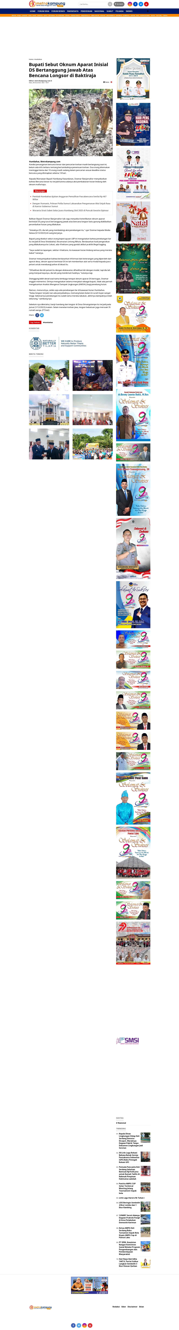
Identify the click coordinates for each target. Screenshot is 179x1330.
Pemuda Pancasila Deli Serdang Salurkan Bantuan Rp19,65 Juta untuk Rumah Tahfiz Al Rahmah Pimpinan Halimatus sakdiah (129, 1173)
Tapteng (159, 15)
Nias (137, 15)
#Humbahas (48, 322)
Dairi (34, 15)
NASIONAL (99, 11)
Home (31, 59)
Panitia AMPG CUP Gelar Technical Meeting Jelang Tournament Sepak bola (128, 1188)
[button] (148, 10)
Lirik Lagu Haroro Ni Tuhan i (132, 1198)
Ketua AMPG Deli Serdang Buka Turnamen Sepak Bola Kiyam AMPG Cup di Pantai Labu (129, 1233)
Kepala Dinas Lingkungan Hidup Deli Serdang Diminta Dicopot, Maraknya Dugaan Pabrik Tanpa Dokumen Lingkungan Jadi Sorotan (131, 1140)
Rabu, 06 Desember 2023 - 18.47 (39, 82)
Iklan (141, 1307)
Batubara (51, 15)
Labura (132, 15)
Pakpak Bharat (145, 15)
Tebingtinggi (75, 15)
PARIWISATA (72, 11)
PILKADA (120, 11)
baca (106, 82)
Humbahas (126, 15)
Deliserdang (60, 15)
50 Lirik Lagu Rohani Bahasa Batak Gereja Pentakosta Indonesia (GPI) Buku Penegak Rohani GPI (129, 1157)
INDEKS (129, 11)
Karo (30, 15)
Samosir (40, 15)
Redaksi (116, 1307)
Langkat (24, 15)
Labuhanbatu (110, 15)
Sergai (67, 15)
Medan (14, 15)
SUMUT (110, 11)
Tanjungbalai (85, 15)
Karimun (119, 15)
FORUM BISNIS (58, 11)
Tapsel (153, 15)
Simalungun (95, 15)
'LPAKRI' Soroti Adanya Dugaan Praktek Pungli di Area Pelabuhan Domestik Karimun (129, 1219)
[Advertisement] (89, 37)
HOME (32, 11)
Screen (119, 4)
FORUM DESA (43, 11)
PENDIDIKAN (86, 11)
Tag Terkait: (35, 322)
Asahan (102, 15)
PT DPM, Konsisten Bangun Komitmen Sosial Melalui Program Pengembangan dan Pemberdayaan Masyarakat (129, 1248)
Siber (123, 1307)
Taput (45, 15)
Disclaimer (132, 1307)
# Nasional (121, 1123)
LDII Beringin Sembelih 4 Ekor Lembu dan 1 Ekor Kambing (129, 1205)
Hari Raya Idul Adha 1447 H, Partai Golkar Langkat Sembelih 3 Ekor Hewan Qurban (128, 1262)
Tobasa (165, 15)
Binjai (19, 15)
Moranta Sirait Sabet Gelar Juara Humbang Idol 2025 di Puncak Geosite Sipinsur (71, 210)
